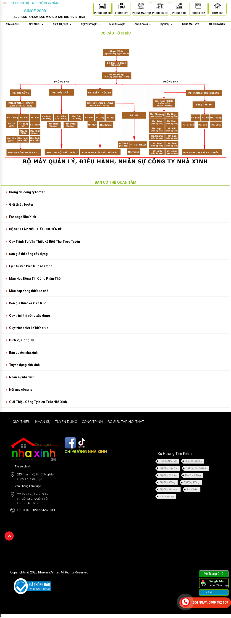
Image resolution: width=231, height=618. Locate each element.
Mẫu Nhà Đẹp (167, 496)
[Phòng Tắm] (179, 6)
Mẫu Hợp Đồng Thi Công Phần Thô (35, 278)
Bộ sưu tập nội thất (125, 422)
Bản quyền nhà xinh (23, 352)
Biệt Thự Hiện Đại (168, 468)
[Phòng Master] (140, 6)
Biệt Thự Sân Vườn (169, 489)
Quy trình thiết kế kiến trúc (28, 328)
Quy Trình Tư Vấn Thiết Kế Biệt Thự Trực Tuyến (44, 241)
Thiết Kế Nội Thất (168, 461)
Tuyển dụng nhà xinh (24, 365)
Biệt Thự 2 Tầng (193, 475)
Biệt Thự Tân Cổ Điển (196, 468)
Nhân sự (43, 422)
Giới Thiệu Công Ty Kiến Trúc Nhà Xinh (38, 402)
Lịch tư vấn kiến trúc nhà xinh (30, 266)
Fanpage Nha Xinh (22, 217)
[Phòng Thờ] (198, 6)
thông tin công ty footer (27, 192)
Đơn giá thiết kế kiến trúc (27, 303)
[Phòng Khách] (102, 6)
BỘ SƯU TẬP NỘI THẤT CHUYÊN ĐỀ (35, 229)
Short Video (192, 489)
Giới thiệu (22, 422)
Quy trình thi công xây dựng (29, 315)
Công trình (92, 422)
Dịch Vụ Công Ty (21, 340)
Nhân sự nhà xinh (21, 377)
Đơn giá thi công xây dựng (28, 254)
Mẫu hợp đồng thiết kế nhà (28, 291)
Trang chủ (12, 24)
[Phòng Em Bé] (160, 6)
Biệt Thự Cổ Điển (168, 475)
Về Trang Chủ (213, 574)
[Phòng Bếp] (121, 6)
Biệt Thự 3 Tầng (167, 482)
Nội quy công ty (20, 389)
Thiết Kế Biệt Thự (193, 461)
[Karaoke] (217, 6)
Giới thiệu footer (21, 204)
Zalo (208, 592)
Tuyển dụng (66, 422)
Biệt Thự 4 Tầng (192, 482)
